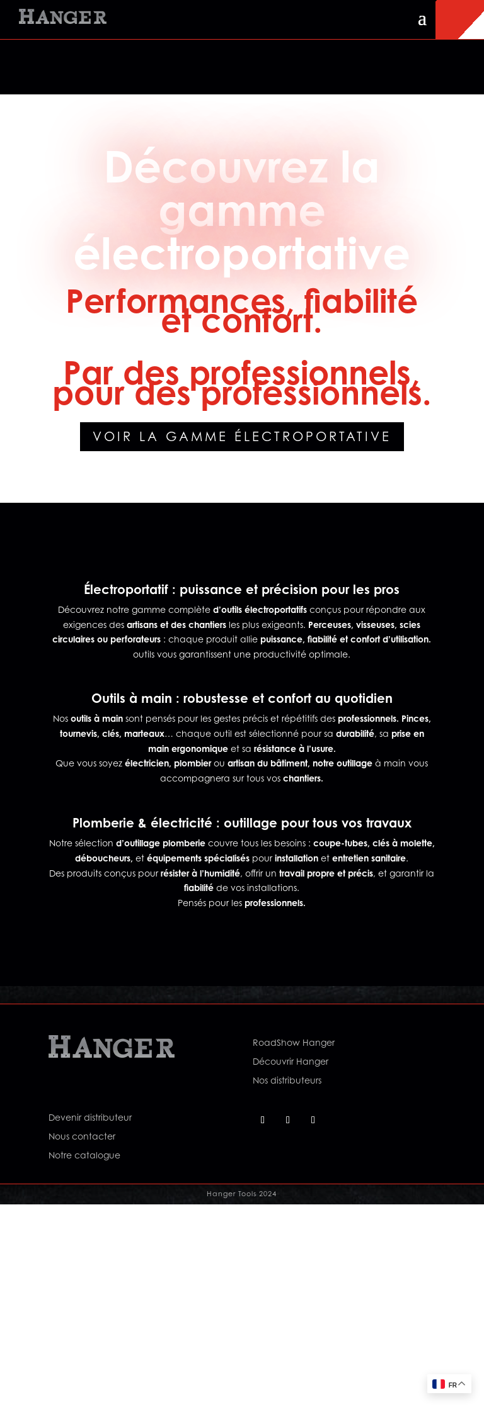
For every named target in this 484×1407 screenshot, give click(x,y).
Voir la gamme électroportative (242, 436)
